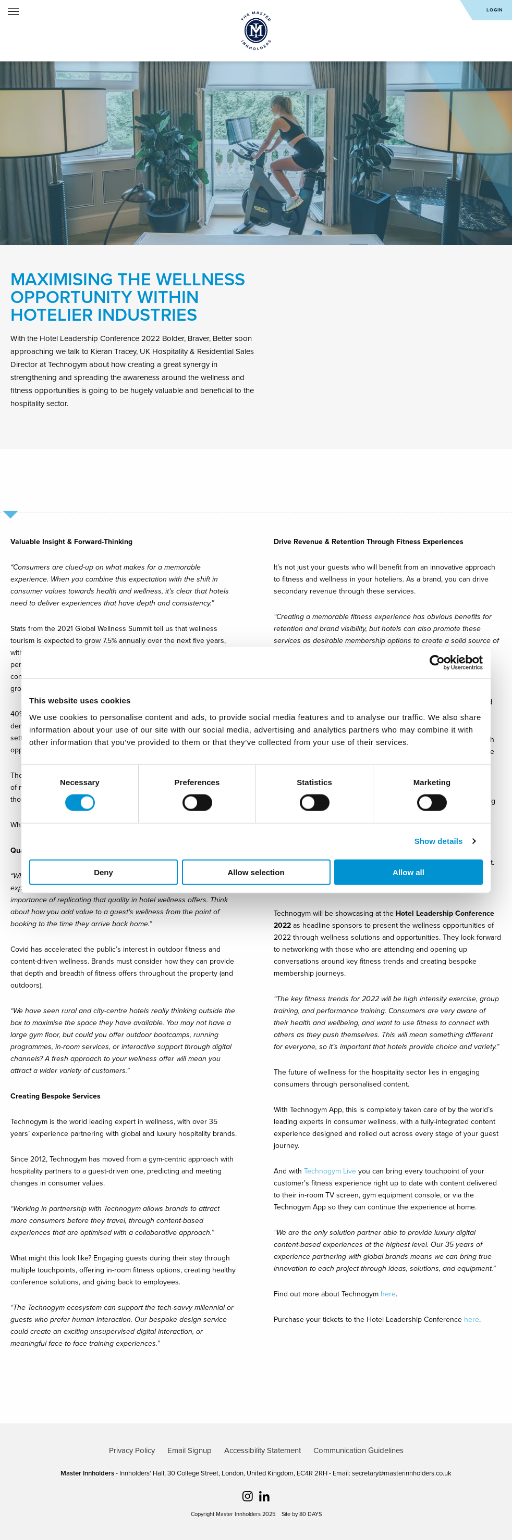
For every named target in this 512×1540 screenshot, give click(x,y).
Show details (439, 841)
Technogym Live (330, 1171)
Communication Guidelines (358, 1450)
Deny (103, 871)
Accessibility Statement (262, 1450)
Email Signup (189, 1450)
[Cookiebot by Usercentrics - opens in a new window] (437, 663)
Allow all (408, 871)
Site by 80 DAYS (302, 1514)
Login (494, 10)
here (388, 1294)
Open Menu (13, 11)
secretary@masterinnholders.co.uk (402, 1473)
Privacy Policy (132, 1450)
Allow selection (255, 871)
